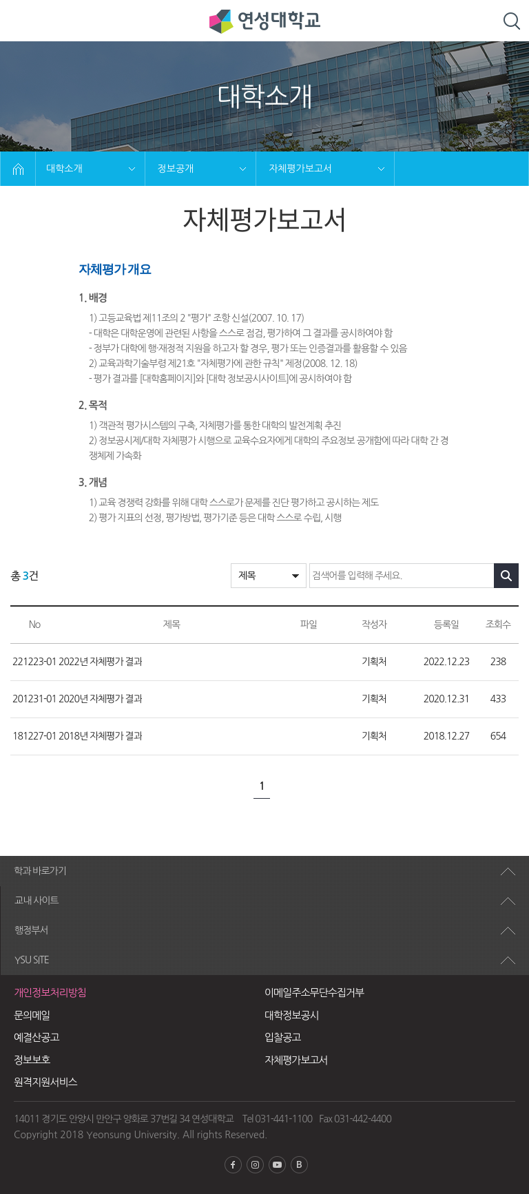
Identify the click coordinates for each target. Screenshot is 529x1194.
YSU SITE (31, 960)
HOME (18, 168)
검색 (511, 21)
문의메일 (32, 1015)
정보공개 (176, 169)
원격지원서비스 (45, 1082)
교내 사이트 (36, 900)
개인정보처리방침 (50, 992)
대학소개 (64, 169)
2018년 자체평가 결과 (100, 736)
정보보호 (32, 1060)
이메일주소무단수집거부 (314, 992)
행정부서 (31, 930)
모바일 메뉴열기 (21, 21)
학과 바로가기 (40, 871)
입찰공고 (282, 1037)
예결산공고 (36, 1037)
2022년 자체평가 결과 (100, 662)
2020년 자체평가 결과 (100, 699)
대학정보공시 (291, 1015)
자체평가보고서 (300, 169)
